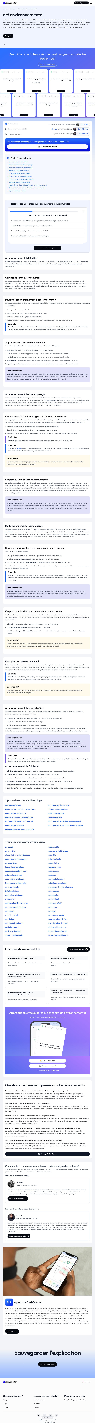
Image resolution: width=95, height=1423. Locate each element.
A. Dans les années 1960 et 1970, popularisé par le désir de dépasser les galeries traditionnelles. (39, 221)
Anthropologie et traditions (15, 813)
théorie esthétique (12, 891)
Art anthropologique (56, 813)
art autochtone (11, 863)
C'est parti (8, 36)
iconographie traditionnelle (15, 883)
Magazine (37, 1404)
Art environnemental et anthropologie (21, 165)
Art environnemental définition (19, 162)
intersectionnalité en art (57, 931)
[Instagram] (44, 1415)
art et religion (53, 863)
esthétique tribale (12, 915)
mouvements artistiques (14, 879)
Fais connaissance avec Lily (17, 1199)
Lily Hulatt (84, 124)
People (5, 1404)
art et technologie (12, 887)
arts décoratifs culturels (14, 923)
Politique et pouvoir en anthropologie (19, 829)
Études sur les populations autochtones (20, 809)
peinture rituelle (54, 859)
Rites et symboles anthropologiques (19, 817)
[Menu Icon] (91, 3)
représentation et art (56, 879)
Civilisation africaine (13, 805)
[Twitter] (50, 1415)
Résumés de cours (39, 1400)
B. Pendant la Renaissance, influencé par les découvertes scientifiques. (32, 226)
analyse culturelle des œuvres (16, 903)
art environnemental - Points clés (19, 173)
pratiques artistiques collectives (60, 887)
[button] (4, 44)
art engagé (52, 911)
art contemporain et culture (15, 907)
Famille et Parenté (55, 817)
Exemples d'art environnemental (19, 171)
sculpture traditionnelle (14, 935)
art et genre (52, 907)
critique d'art (10, 899)
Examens (36, 1407)
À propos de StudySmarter (17, 191)
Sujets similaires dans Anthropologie (20, 176)
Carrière (5, 1407)
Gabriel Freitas (83, 129)
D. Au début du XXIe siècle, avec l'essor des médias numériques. (30, 236)
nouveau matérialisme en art (16, 871)
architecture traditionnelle (58, 935)
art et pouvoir (53, 891)
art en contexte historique (58, 851)
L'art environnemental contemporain (20, 168)
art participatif (53, 899)
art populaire (53, 895)
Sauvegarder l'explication (47, 147)
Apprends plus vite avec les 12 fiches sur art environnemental (28, 185)
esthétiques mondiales (57, 883)
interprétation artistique (14, 867)
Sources (54, 129)
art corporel (9, 911)
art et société (10, 851)
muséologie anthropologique (16, 859)
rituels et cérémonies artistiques (17, 855)
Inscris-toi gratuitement (47, 64)
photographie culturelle (57, 927)
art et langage (53, 871)
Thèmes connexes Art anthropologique (21, 179)
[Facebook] (38, 1415)
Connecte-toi (55, 1070)
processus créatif (54, 903)
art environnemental (56, 915)
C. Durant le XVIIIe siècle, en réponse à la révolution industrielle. (30, 231)
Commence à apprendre (78, 949)
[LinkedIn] (56, 1415)
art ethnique (10, 919)
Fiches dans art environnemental (19, 182)
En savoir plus (12, 1331)
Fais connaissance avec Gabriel (19, 1236)
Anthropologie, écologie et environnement (64, 821)
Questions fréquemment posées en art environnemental (26, 188)
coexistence (8, 532)
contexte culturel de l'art (57, 919)
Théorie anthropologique (57, 809)
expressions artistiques (14, 895)
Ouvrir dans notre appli (47, 248)
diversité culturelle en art (57, 923)
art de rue (52, 875)
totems (19, 448)
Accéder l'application (81, 3)
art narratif (9, 847)
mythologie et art (11, 927)
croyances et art (54, 867)
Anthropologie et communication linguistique (65, 825)
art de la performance (13, 931)
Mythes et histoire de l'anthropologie (19, 821)
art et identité (53, 847)
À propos (6, 1400)
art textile (52, 855)
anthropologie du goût (13, 875)
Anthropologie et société (14, 825)
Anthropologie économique (58, 805)
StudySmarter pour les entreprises (75, 1400)
